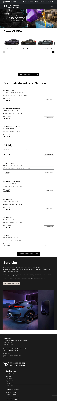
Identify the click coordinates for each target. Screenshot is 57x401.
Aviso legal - (6, 396)
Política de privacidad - (16, 396)
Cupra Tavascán (10, 369)
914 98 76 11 (10, 328)
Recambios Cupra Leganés (13, 386)
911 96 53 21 (10, 326)
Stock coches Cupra (11, 376)
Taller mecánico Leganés (12, 381)
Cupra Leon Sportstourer (12, 365)
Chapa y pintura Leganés (12, 383)
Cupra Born (9, 360)
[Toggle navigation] (52, 6)
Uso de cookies (26, 396)
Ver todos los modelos (28, 58)
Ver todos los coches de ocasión (28, 238)
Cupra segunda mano (11, 378)
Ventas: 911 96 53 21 (28, 1)
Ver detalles (49, 83)
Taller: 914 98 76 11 (39, 1)
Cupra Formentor (10, 357)
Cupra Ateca (9, 367)
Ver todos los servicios (11, 268)
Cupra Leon (9, 362)
